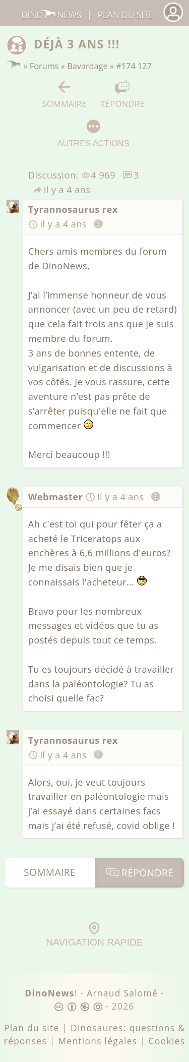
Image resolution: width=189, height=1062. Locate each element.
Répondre (122, 94)
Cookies (167, 1041)
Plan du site (125, 15)
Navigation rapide (94, 935)
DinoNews (51, 15)
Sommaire (64, 94)
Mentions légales (97, 1041)
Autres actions (93, 133)
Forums (44, 66)
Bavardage (87, 66)
